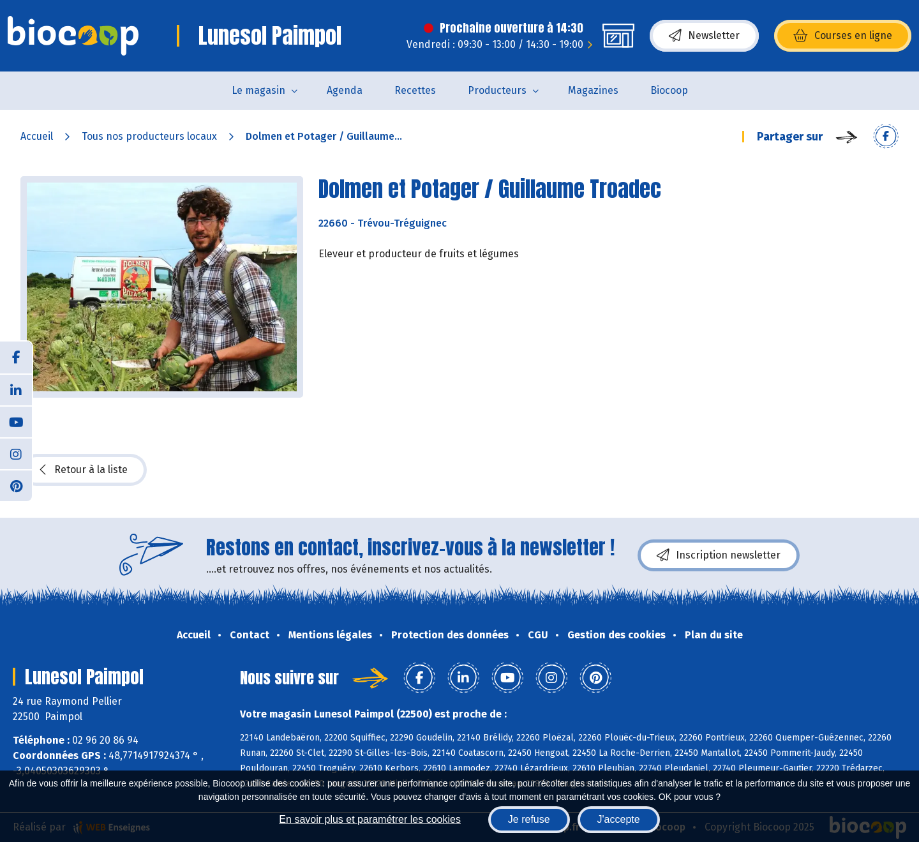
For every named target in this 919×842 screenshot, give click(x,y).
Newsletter (704, 35)
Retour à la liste (84, 469)
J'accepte (618, 819)
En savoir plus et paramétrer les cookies (370, 819)
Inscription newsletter (719, 555)
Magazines (593, 90)
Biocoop (669, 90)
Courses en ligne (842, 35)
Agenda (344, 90)
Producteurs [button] (497, 90)
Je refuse (529, 819)
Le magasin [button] (258, 90)
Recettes (415, 90)
